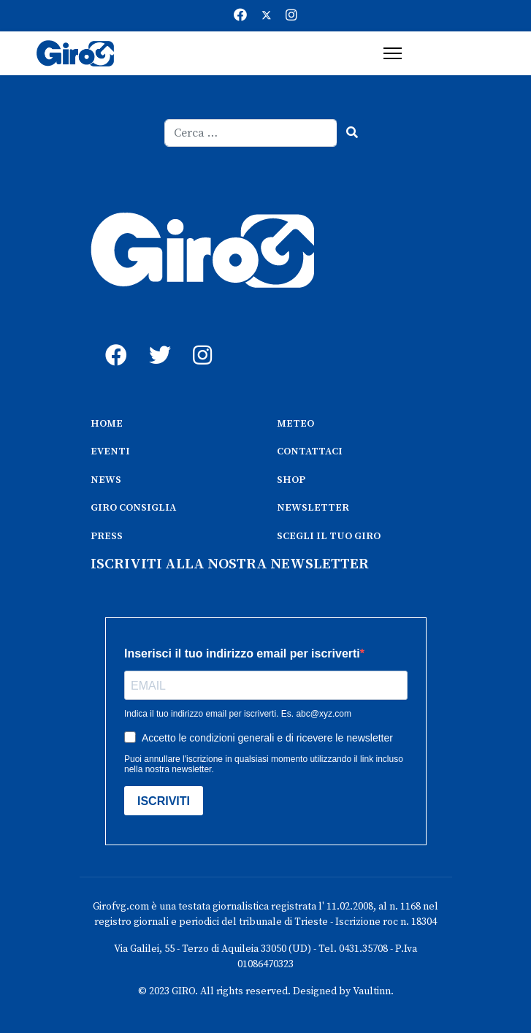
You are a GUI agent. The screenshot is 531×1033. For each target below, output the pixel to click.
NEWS (106, 480)
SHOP (291, 480)
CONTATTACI (310, 451)
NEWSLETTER (313, 507)
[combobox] (250, 133)
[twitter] (156, 339)
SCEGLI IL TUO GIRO (329, 536)
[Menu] (392, 53)
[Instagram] (291, 15)
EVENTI (110, 451)
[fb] (112, 339)
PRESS (107, 536)
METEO (295, 423)
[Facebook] (240, 15)
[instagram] (200, 339)
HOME (107, 423)
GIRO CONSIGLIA (133, 507)
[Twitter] (266, 15)
